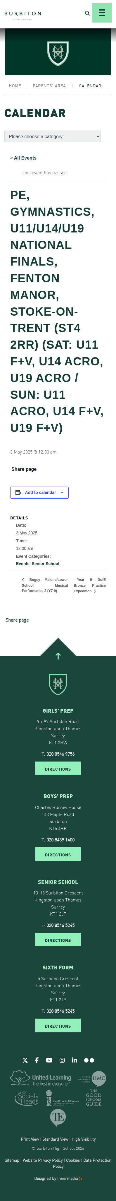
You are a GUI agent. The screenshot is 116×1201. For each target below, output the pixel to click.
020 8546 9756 (60, 753)
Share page (24, 469)
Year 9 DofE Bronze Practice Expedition (90, 585)
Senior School (45, 563)
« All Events (23, 157)
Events (23, 563)
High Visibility (84, 1139)
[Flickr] (89, 1060)
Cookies (73, 1160)
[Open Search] (87, 12)
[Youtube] (49, 1060)
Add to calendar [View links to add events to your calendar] (40, 492)
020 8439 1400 (60, 839)
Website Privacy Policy (43, 1160)
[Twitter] (25, 1060)
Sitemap (12, 1160)
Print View (30, 1139)
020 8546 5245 (60, 924)
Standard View (55, 1139)
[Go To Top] (58, 656)
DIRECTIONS (58, 768)
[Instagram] (62, 1060)
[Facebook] (37, 1060)
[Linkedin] (74, 1060)
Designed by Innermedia (58, 1178)
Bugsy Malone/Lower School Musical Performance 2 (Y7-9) (45, 585)
